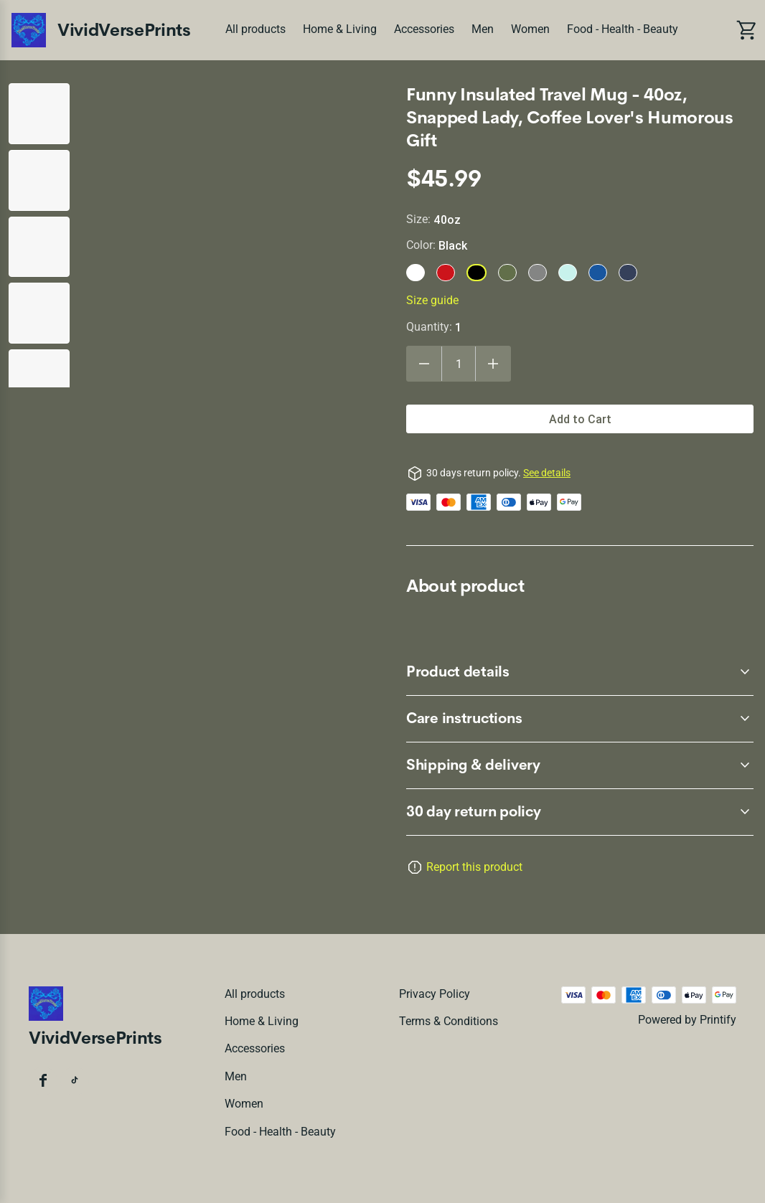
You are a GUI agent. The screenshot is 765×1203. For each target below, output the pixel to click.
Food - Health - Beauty (622, 29)
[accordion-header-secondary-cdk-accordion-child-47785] (580, 765)
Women (530, 29)
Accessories (424, 29)
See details (547, 472)
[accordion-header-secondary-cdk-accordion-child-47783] (580, 672)
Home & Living (340, 29)
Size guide (432, 300)
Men (482, 29)
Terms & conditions (448, 1021)
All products (255, 29)
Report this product (474, 867)
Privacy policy (434, 994)
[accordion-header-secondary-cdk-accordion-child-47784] (580, 719)
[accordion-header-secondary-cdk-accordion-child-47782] (580, 812)
